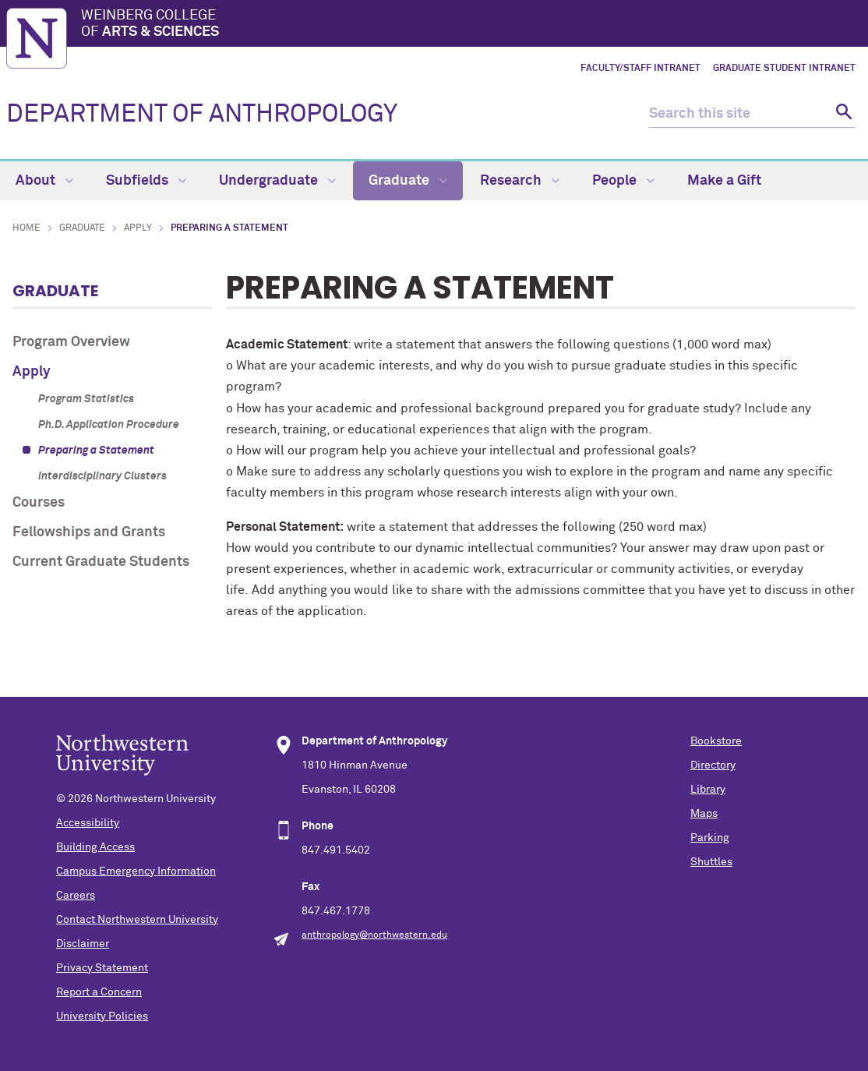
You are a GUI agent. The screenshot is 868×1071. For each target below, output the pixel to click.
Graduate (408, 181)
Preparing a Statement (96, 450)
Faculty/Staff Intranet (640, 68)
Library (707, 789)
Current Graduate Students (100, 562)
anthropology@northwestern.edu (374, 935)
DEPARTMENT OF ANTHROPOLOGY (201, 114)
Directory (713, 765)
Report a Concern (99, 992)
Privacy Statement (102, 968)
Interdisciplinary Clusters (102, 476)
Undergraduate (277, 181)
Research (519, 181)
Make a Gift (724, 181)
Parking (709, 837)
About (44, 181)
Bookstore (716, 741)
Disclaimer (82, 943)
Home (26, 228)
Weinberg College (471, 25)
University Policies (102, 1016)
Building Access (95, 847)
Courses (38, 503)
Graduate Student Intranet (784, 68)
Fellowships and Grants (88, 532)
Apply (138, 228)
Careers (75, 895)
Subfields (146, 181)
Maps (704, 813)
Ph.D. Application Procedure (108, 424)
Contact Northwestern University (137, 919)
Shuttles (711, 862)
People (623, 181)
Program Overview (71, 342)
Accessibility (87, 823)
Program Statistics (86, 399)
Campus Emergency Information (136, 871)
